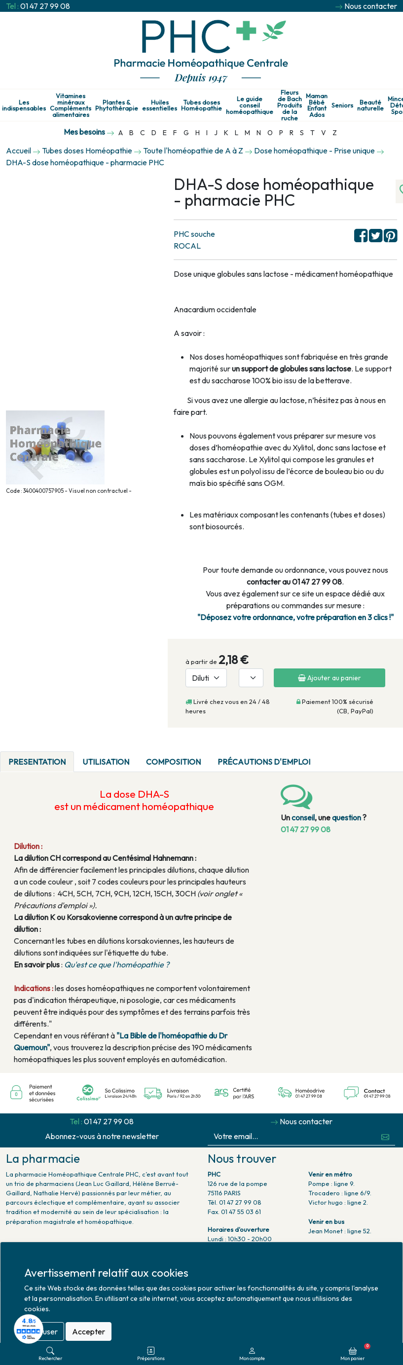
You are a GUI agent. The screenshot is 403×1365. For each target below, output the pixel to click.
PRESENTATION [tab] (37, 762)
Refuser (44, 1331)
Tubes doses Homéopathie (201, 105)
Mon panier (355, 1352)
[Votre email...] (292, 1136)
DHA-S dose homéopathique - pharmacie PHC (85, 162)
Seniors (342, 105)
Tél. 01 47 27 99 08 (234, 1202)
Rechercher (50, 1354)
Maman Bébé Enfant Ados (317, 105)
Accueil (18, 150)
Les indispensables (24, 105)
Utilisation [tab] (105, 762)
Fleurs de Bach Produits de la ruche (289, 105)
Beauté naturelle (370, 105)
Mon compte (252, 1354)
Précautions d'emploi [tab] (264, 762)
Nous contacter (370, 6)
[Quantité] (251, 677)
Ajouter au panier (329, 677)
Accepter (88, 1331)
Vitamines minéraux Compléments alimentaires (70, 105)
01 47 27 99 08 (45, 6)
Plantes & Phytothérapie (116, 105)
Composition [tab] (173, 762)
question (346, 817)
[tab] (327, 755)
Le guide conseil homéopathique (249, 105)
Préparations (151, 1354)
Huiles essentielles (159, 105)
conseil (303, 817)
